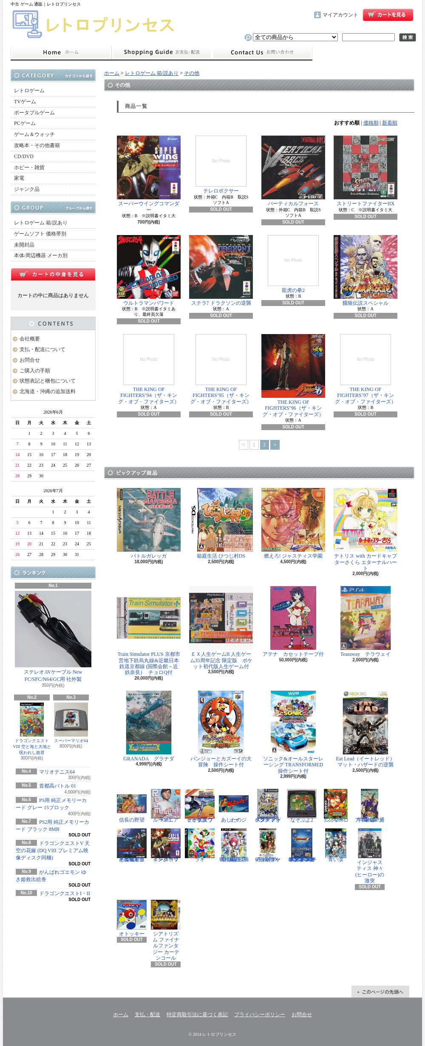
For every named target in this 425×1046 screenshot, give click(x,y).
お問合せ (262, 53)
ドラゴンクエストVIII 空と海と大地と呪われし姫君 (32, 729)
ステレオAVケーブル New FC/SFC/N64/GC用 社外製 (53, 636)
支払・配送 (147, 1015)
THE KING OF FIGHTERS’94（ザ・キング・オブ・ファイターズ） (148, 369)
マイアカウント (340, 15)
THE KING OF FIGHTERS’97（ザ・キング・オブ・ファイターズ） (365, 369)
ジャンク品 (27, 189)
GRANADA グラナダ (149, 726)
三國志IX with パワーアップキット (268, 845)
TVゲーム (25, 102)
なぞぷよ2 (302, 806)
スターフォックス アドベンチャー (268, 806)
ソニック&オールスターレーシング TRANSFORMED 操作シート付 (294, 732)
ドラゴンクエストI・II (64, 893)
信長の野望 (132, 806)
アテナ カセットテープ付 (293, 621)
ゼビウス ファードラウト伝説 (200, 806)
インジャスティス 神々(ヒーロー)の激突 (370, 856)
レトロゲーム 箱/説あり (41, 223)
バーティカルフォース (293, 171)
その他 (191, 73)
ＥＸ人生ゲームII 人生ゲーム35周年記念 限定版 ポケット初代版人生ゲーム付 (221, 627)
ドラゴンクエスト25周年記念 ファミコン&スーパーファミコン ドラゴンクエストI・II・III (302, 845)
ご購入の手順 (35, 371)
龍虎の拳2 (293, 264)
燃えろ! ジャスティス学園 (293, 523)
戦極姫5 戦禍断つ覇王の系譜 (234, 845)
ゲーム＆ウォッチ (34, 134)
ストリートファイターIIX (365, 171)
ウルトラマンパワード (149, 270)
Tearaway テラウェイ (365, 621)
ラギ (200, 845)
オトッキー (132, 918)
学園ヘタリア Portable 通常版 (370, 806)
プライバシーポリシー (259, 1015)
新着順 (389, 123)
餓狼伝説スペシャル (365, 270)
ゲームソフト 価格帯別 (40, 234)
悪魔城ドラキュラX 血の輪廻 (132, 845)
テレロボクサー (221, 165)
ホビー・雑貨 (29, 167)
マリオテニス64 (57, 772)
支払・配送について (161, 53)
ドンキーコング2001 (336, 806)
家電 (19, 178)
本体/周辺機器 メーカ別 (41, 255)
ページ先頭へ (380, 992)
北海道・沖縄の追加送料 (48, 391)
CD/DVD (24, 156)
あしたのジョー (234, 806)
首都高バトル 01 (57, 786)
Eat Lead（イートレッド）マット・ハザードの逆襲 (365, 729)
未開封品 (24, 245)
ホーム (61, 53)
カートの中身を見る (53, 274)
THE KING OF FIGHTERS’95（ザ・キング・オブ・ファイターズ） (221, 369)
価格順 (371, 123)
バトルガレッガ (149, 523)
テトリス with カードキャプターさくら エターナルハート (365, 529)
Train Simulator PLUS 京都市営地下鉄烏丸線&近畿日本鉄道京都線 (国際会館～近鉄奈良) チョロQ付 (149, 630)
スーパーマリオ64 (71, 723)
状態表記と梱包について (48, 381)
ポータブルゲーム (34, 113)
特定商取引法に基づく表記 (197, 1015)
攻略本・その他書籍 (37, 145)
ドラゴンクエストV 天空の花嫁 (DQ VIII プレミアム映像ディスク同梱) (53, 850)
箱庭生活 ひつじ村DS (221, 523)
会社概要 (30, 339)
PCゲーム (25, 123)
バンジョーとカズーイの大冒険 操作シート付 (221, 729)
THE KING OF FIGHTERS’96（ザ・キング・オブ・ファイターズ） (293, 375)
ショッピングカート (388, 15)
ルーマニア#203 (166, 806)
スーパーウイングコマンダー (149, 174)
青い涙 (336, 845)
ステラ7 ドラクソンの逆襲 (221, 270)
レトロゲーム (29, 91)
